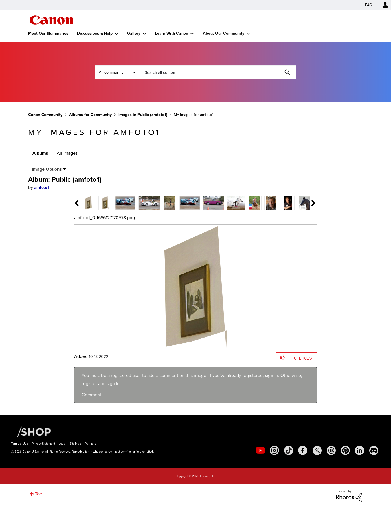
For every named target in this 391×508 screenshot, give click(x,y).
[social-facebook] (302, 450)
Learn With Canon (171, 33)
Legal (62, 443)
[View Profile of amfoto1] (41, 188)
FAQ (368, 5)
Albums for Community (90, 115)
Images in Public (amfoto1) (142, 115)
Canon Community (51, 20)
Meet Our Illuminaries (48, 33)
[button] (283, 357)
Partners (90, 443)
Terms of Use (19, 443)
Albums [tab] (40, 153)
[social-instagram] (274, 450)
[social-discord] (373, 450)
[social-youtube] (260, 450)
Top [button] (38, 494)
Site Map (75, 443)
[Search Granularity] (117, 72)
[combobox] (217, 72)
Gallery (133, 33)
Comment (91, 394)
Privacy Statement (43, 443)
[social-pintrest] (345, 450)
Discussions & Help (95, 33)
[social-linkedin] (359, 450)
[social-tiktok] (288, 450)
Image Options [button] (47, 169)
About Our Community (223, 33)
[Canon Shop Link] (31, 431)
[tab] (88, 202)
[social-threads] (331, 450)
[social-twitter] (317, 450)
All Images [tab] (67, 153)
